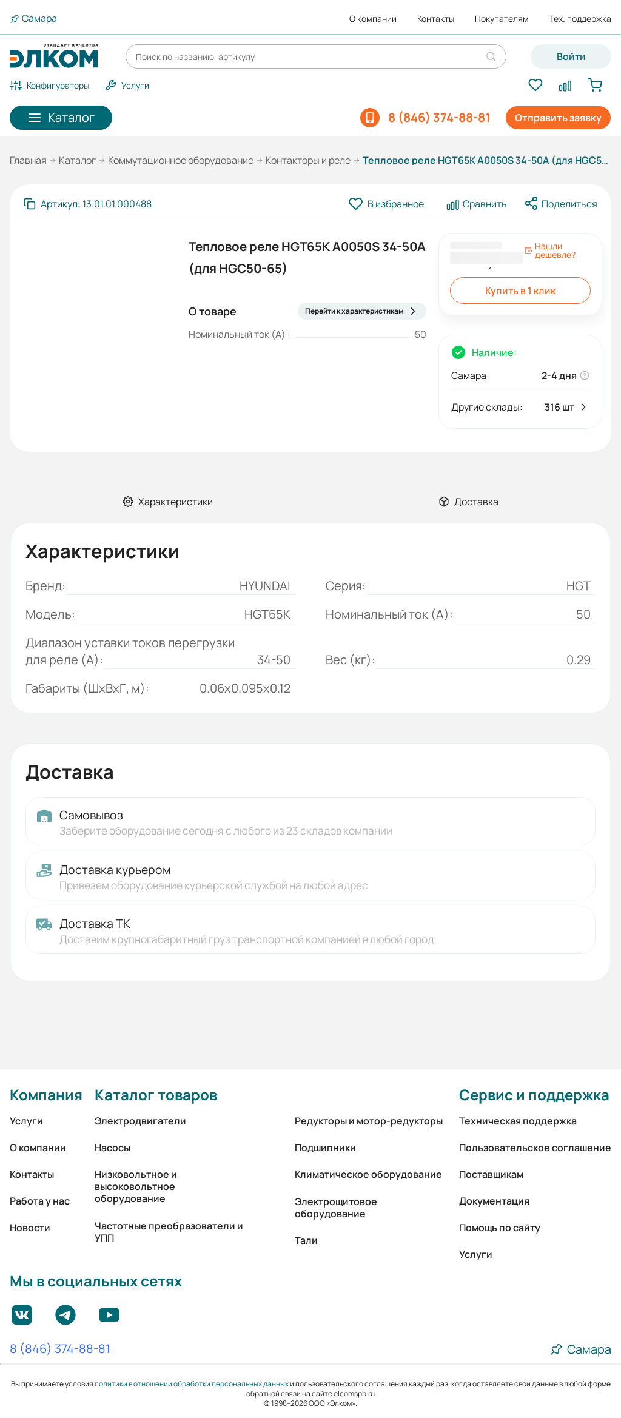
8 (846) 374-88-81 (60, 1349)
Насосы (112, 1147)
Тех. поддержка (580, 19)
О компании (373, 19)
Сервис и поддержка (534, 1094)
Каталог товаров (156, 1094)
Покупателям (502, 19)
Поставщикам (491, 1174)
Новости (30, 1227)
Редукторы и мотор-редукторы (369, 1121)
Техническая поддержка (518, 1121)
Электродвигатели (140, 1121)
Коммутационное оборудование (180, 160)
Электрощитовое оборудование (336, 1207)
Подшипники (325, 1147)
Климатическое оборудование (368, 1174)
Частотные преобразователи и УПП (169, 1232)
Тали (306, 1240)
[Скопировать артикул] (88, 204)
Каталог (77, 160)
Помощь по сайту (499, 1227)
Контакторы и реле (308, 160)
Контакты (435, 19)
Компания (46, 1094)
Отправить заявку (558, 117)
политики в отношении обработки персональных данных (192, 1384)
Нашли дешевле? (550, 250)
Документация (494, 1201)
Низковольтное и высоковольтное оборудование (136, 1186)
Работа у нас (40, 1201)
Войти (571, 56)
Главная (28, 160)
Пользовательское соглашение (535, 1147)
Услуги (26, 1121)
